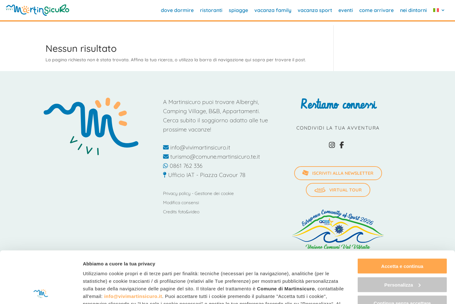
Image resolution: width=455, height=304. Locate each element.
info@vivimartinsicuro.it (133, 244)
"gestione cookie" (104, 267)
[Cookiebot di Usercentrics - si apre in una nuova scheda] (41, 291)
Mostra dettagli (100, 291)
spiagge (238, 10)
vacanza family (272, 10)
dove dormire (177, 10)
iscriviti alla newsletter (337, 173)
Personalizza (402, 233)
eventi (345, 10)
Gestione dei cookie (214, 193)
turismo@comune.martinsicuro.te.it (211, 156)
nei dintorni (413, 10)
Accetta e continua (402, 214)
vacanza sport (315, 10)
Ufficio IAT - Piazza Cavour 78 (204, 175)
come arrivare (376, 10)
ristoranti (211, 10)
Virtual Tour (338, 190)
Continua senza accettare (402, 251)
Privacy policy (177, 193)
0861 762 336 (183, 165)
